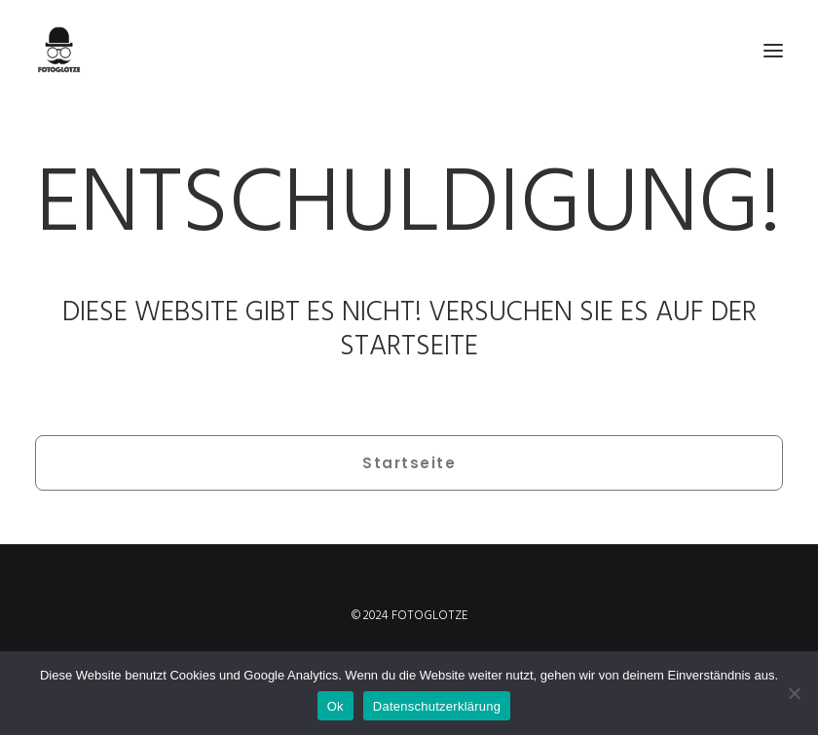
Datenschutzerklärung (437, 706)
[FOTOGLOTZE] (409, 50)
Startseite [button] (409, 463)
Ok (335, 706)
